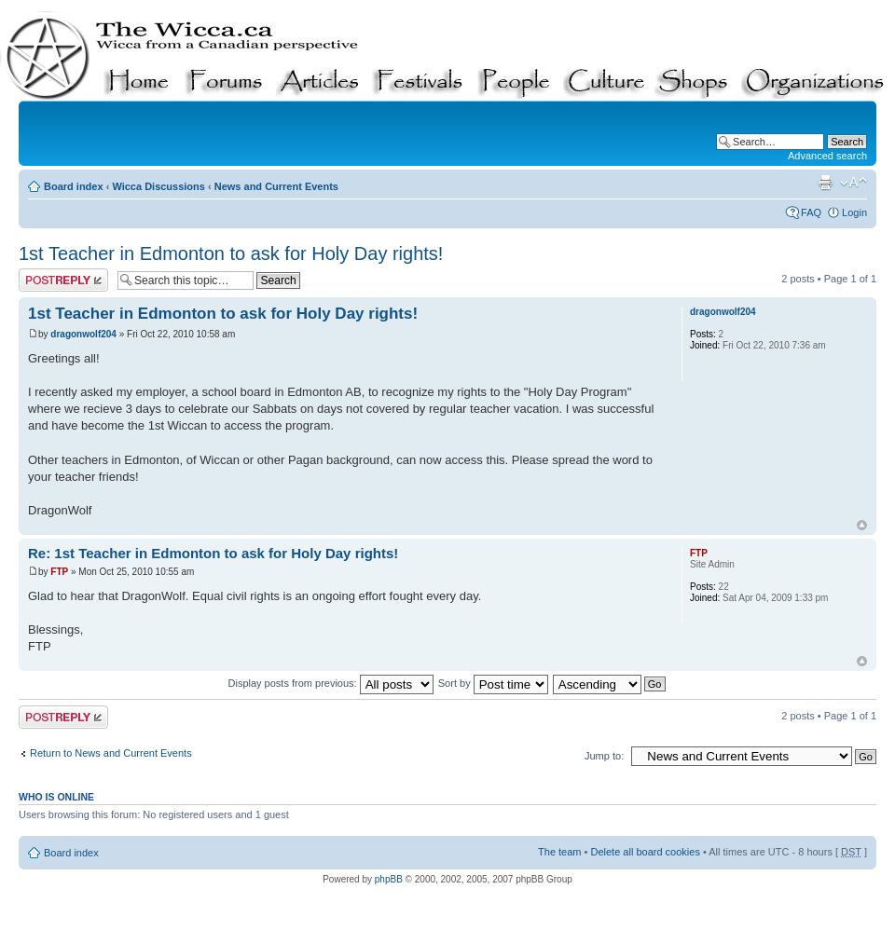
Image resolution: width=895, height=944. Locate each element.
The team (559, 851)
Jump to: (604, 755)
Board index (73, 186)
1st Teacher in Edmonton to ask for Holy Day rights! (231, 253)
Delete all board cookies (644, 851)
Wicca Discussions (158, 186)
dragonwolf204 (83, 334)
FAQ (811, 212)
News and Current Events (276, 186)
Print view (825, 182)
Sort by (493, 683)
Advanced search (827, 155)
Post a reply (63, 280)
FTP (59, 572)
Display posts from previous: (331, 683)
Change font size (853, 182)
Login (854, 212)
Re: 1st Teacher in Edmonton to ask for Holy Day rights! (213, 553)
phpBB (389, 879)
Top (862, 525)
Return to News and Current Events (111, 753)
